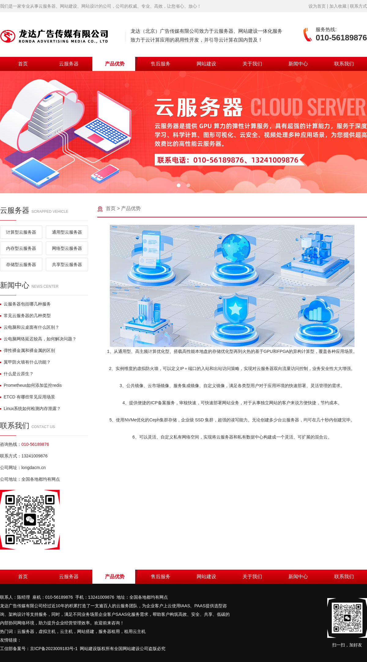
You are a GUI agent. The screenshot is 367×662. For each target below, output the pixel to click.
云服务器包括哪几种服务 (25, 303)
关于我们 (252, 63)
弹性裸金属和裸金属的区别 (27, 350)
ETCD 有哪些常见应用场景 (27, 396)
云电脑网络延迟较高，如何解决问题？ (38, 338)
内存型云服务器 (21, 248)
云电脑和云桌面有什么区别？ (29, 327)
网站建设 (206, 63)
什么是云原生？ (17, 373)
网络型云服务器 (67, 248)
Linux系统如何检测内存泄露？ (30, 408)
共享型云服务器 (67, 264)
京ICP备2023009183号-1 (54, 648)
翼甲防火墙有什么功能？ (25, 362)
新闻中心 (298, 63)
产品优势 (114, 63)
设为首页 (317, 6)
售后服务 (160, 63)
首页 (23, 63)
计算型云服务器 (21, 232)
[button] (178, 185)
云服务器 (69, 63)
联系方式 (358, 6)
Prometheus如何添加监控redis (31, 385)
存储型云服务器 (21, 264)
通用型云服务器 (67, 232)
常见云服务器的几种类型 (25, 315)
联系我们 (344, 63)
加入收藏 (338, 6)
